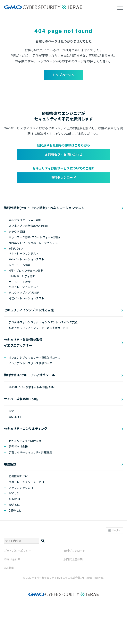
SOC (11, 411)
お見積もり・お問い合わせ (63, 154)
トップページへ (63, 75)
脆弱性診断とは (18, 476)
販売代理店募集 (73, 559)
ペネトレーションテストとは (26, 482)
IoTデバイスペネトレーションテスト (24, 251)
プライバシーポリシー (17, 550)
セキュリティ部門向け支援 (25, 441)
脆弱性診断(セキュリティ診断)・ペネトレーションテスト (44, 208)
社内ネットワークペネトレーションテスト (35, 243)
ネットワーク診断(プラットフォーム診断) (34, 237)
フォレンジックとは (21, 487)
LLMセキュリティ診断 (22, 276)
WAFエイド (15, 417)
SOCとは (14, 493)
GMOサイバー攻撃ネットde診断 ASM (32, 387)
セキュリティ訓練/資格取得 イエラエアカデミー (23, 342)
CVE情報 (9, 567)
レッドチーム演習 (19, 265)
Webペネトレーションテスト (26, 259)
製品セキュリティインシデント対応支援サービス (39, 328)
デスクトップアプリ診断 (24, 292)
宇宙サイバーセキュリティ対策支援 (30, 452)
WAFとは (14, 504)
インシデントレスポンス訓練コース (30, 363)
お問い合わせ (12, 559)
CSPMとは (15, 510)
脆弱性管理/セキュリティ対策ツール (29, 375)
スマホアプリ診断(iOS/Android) (28, 225)
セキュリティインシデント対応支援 (29, 310)
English (114, 530)
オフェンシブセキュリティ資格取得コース (34, 357)
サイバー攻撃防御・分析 (21, 399)
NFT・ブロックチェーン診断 (26, 270)
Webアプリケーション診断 (25, 220)
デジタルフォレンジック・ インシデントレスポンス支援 (43, 322)
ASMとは (14, 499)
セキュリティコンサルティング (25, 429)
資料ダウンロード (63, 177)
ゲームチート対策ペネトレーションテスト (24, 284)
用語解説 (10, 464)
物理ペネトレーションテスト (26, 298)
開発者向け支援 (18, 446)
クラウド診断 (17, 231)
